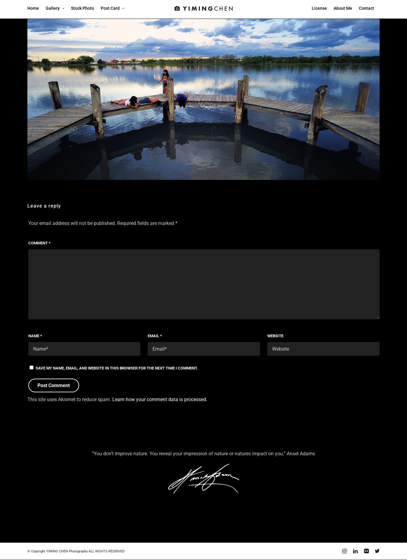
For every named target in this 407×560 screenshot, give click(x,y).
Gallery (53, 8)
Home (33, 8)
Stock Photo (82, 8)
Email (155, 336)
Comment (39, 243)
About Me (343, 8)
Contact (366, 8)
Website (275, 336)
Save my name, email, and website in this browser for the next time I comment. (117, 368)
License (319, 8)
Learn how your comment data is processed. (159, 399)
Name (35, 336)
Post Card (110, 8)
